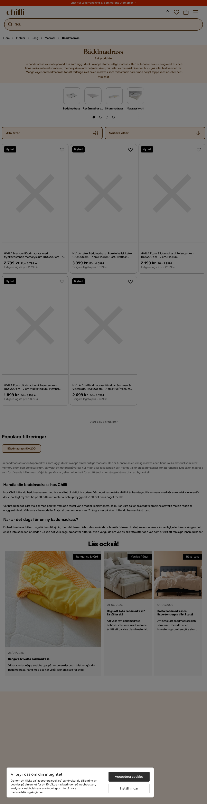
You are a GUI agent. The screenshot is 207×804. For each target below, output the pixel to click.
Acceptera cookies (129, 777)
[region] (80, 782)
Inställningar (129, 788)
